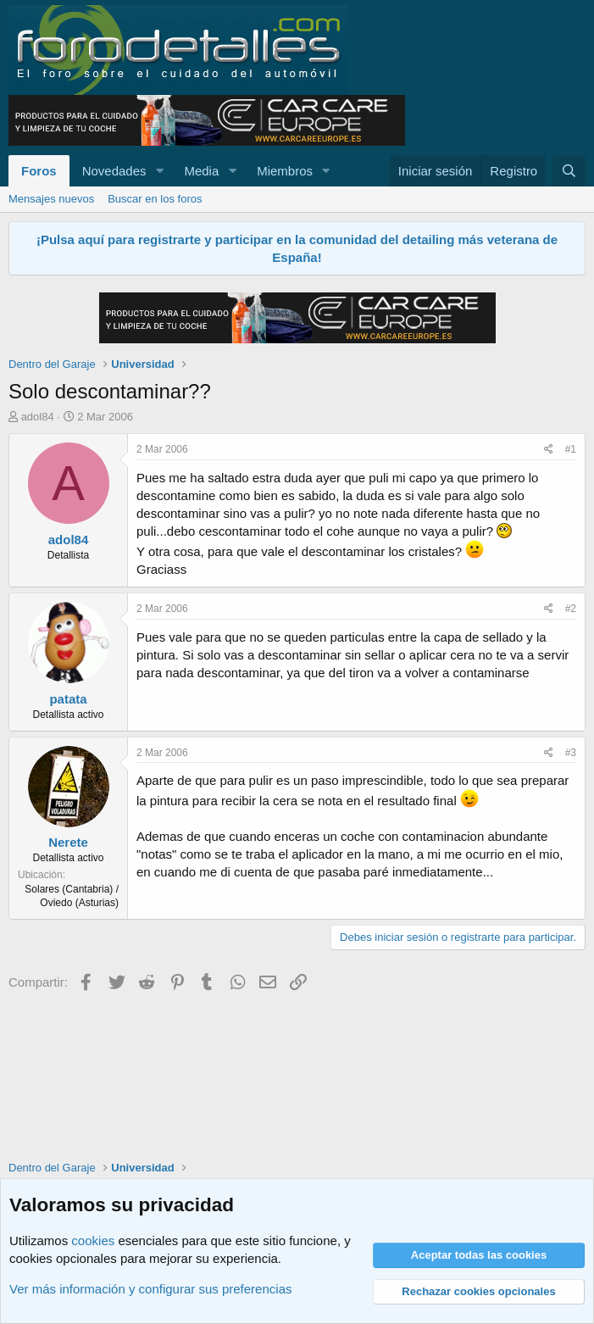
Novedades (114, 171)
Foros (39, 171)
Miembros (285, 171)
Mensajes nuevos (51, 198)
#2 (570, 609)
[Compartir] (548, 449)
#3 (570, 753)
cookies (92, 1240)
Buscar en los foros (155, 198)
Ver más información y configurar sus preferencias (150, 1289)
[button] (159, 170)
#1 (570, 449)
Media (201, 171)
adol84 (37, 416)
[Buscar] (569, 170)
